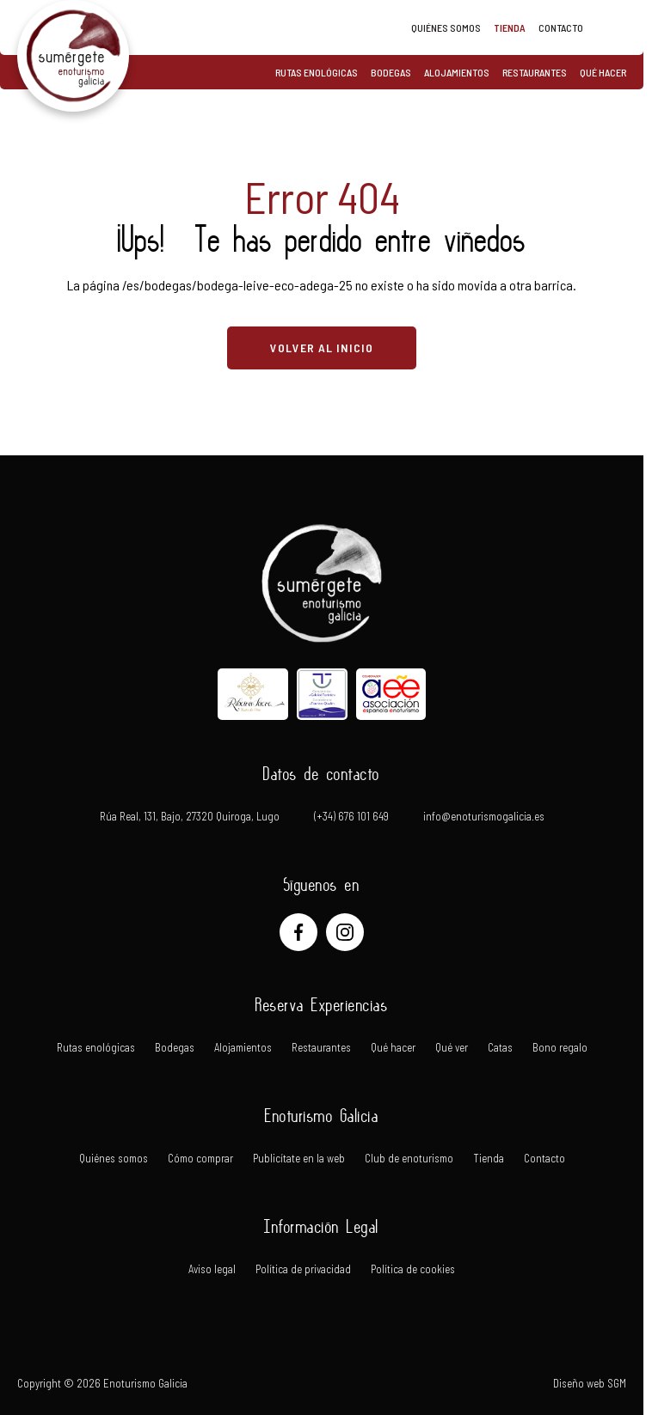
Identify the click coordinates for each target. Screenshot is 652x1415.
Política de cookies (413, 1269)
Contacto (560, 27)
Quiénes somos (446, 27)
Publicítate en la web (299, 1158)
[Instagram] (345, 932)
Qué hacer (603, 72)
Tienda (510, 27)
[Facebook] (298, 932)
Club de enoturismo (409, 1158)
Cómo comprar (200, 1158)
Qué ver (451, 1047)
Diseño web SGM (589, 1383)
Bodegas (391, 72)
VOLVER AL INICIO (321, 347)
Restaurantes (534, 72)
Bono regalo (559, 1047)
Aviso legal (212, 1269)
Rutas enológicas (316, 72)
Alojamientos (456, 72)
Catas (500, 1047)
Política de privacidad (303, 1269)
